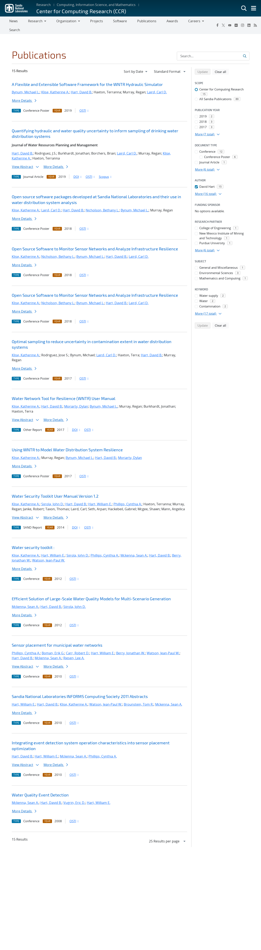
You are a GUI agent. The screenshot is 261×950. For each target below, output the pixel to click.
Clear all (222, 63)
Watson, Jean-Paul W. (48, 552)
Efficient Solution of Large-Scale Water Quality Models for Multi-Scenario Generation (91, 590)
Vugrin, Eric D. (74, 795)
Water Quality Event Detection (40, 786)
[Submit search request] (244, 48)
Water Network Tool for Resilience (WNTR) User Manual (63, 390)
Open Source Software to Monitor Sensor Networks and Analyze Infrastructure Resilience (95, 240)
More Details (24, 92)
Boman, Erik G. (53, 645)
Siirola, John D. (52, 496)
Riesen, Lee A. (73, 650)
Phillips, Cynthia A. (127, 496)
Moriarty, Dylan (76, 398)
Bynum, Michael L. (26, 84)
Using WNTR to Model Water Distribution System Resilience (67, 441)
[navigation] (136, 63)
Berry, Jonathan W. (130, 645)
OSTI (84, 103)
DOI (77, 169)
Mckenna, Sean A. (134, 547)
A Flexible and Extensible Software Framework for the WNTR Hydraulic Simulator (87, 76)
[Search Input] (213, 48)
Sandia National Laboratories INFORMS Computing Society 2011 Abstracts (80, 688)
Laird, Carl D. (157, 84)
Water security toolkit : (33, 539)
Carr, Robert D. (77, 645)
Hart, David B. (81, 84)
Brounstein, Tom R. (139, 696)
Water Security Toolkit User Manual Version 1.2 (55, 488)
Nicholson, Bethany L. (102, 202)
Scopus (105, 169)
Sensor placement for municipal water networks (57, 637)
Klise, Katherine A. (55, 84)
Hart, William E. (100, 496)
